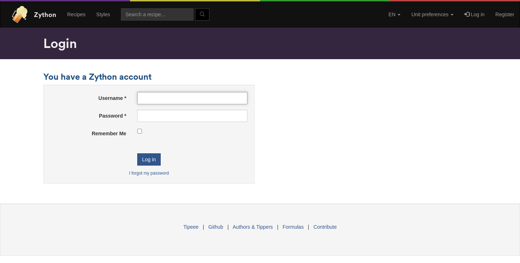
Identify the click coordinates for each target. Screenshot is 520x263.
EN (394, 14)
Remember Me (109, 133)
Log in (474, 14)
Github (215, 227)
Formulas (293, 227)
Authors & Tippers (253, 227)
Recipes (76, 14)
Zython (45, 14)
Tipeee (191, 227)
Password (112, 116)
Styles (103, 14)
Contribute (325, 227)
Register (504, 14)
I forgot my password (149, 173)
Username (112, 98)
